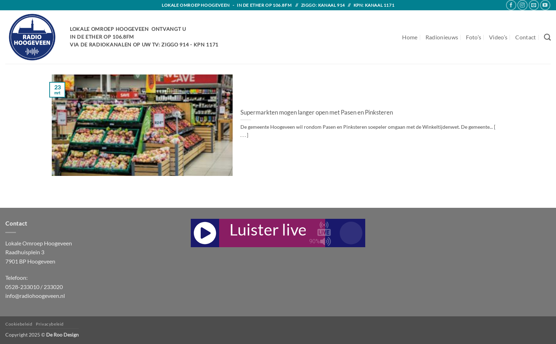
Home (409, 37)
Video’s (498, 37)
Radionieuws (442, 37)
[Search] (547, 37)
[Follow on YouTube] (545, 5)
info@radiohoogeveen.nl (35, 295)
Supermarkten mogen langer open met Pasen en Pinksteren (316, 112)
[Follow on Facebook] (511, 5)
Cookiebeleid (18, 324)
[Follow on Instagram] (522, 5)
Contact (525, 37)
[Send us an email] (534, 5)
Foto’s (473, 37)
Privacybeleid (50, 324)
